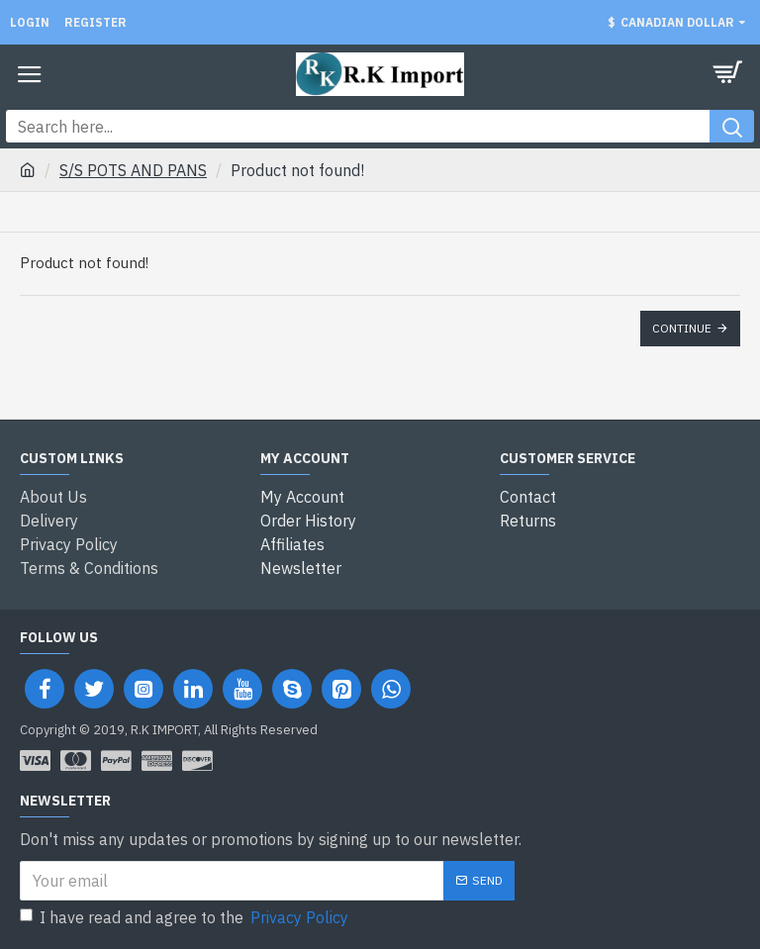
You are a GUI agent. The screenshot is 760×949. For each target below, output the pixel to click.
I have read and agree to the (185, 917)
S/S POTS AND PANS (133, 170)
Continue (682, 328)
